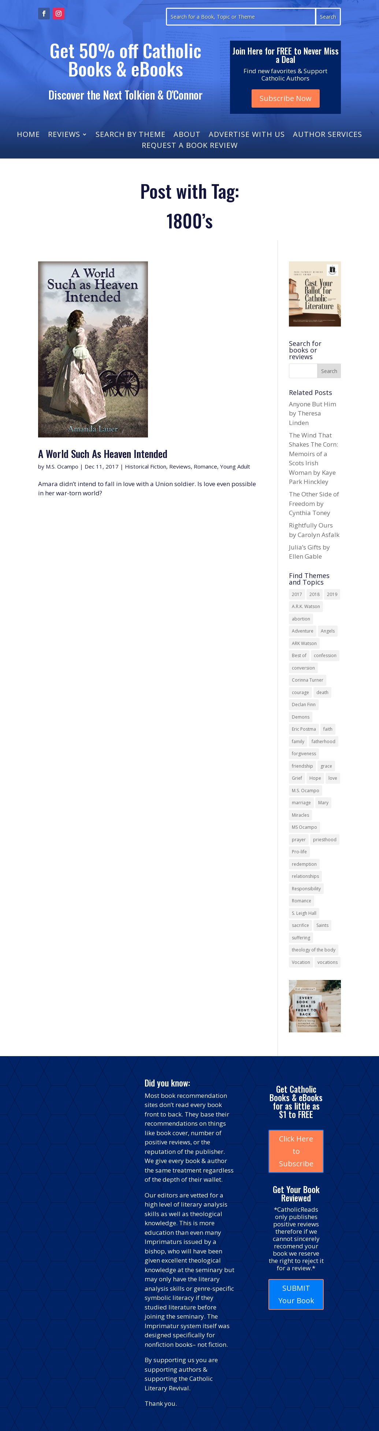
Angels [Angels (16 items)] (328, 631)
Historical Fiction (145, 466)
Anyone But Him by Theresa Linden (312, 413)
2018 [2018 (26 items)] (314, 594)
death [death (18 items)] (322, 692)
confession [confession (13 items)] (325, 655)
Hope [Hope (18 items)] (315, 778)
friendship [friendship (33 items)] (302, 766)
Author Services (327, 135)
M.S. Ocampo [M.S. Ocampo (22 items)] (305, 790)
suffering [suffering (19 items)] (301, 938)
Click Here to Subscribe (296, 1151)
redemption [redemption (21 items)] (304, 864)
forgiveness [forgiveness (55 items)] (304, 753)
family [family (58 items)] (298, 741)
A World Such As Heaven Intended (102, 453)
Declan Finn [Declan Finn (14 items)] (304, 704)
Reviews (64, 135)
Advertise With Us (247, 135)
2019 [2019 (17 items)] (332, 594)
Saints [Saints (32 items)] (322, 925)
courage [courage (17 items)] (300, 692)
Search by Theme (131, 135)
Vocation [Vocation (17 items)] (301, 962)
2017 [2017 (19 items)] (297, 594)
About (187, 135)
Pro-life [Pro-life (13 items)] (299, 852)
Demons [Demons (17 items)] (300, 717)
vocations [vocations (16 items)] (327, 962)
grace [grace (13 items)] (326, 766)
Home (28, 135)
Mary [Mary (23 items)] (323, 803)
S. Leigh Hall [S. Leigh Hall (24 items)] (304, 913)
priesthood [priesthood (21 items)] (325, 839)
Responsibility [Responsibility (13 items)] (306, 889)
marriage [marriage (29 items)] (301, 803)
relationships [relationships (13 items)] (305, 876)
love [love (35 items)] (332, 778)
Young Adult (235, 466)
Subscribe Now (286, 98)
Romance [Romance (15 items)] (301, 901)
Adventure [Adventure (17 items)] (302, 631)
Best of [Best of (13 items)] (299, 655)
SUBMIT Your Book (296, 1294)
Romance (205, 466)
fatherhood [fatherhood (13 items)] (323, 741)
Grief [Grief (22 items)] (297, 778)
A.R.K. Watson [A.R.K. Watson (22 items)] (306, 606)
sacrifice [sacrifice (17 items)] (300, 925)
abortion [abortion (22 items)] (301, 619)
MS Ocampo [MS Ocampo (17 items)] (304, 827)
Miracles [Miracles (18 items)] (300, 815)
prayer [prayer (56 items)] (299, 839)
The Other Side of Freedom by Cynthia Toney (314, 503)
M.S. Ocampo (62, 466)
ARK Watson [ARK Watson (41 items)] (304, 643)
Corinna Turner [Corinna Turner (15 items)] (307, 680)
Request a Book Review (190, 146)
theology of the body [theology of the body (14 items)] (313, 950)
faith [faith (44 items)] (327, 729)
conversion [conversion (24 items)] (303, 668)
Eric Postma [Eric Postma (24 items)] (304, 729)
